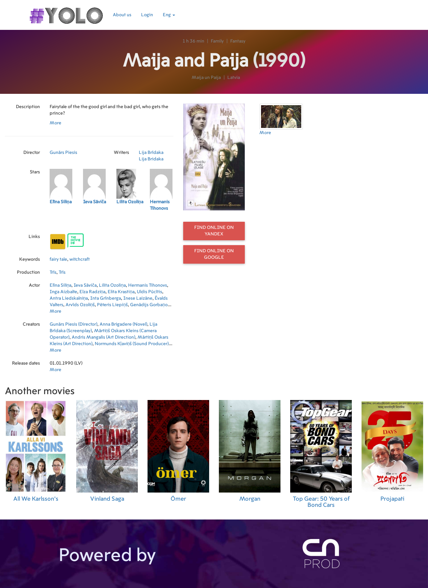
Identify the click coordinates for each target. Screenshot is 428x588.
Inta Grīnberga (105, 298)
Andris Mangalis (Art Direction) (103, 337)
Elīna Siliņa (61, 285)
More (55, 123)
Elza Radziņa (92, 292)
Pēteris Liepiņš (112, 305)
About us (122, 15)
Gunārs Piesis (63, 152)
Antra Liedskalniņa (69, 298)
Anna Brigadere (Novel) (123, 324)
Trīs (53, 272)
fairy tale (58, 259)
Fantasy (237, 41)
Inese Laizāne (137, 298)
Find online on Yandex (214, 230)
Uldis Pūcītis (149, 292)
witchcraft (79, 259)
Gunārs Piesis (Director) (73, 324)
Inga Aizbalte (63, 292)
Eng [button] (169, 15)
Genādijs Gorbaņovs (151, 305)
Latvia (233, 77)
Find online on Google (214, 254)
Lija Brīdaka (151, 152)
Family (217, 41)
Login (147, 15)
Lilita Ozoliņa (112, 285)
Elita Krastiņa (121, 292)
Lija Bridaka (151, 159)
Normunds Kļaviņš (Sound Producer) (132, 344)
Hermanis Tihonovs (147, 285)
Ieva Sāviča (85, 285)
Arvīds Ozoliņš (80, 305)
